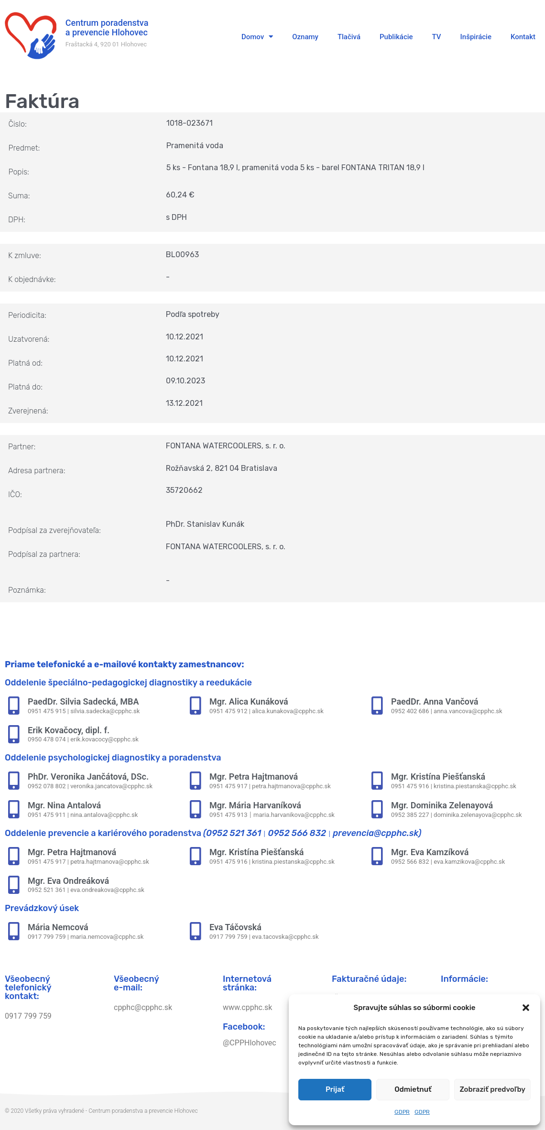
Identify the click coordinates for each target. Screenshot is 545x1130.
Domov (257, 36)
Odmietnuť (412, 1089)
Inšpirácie (475, 37)
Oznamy (305, 37)
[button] (526, 1007)
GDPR (402, 1111)
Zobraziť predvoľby (492, 1089)
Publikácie (396, 37)
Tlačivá (349, 37)
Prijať (335, 1089)
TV (436, 37)
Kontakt (523, 37)
